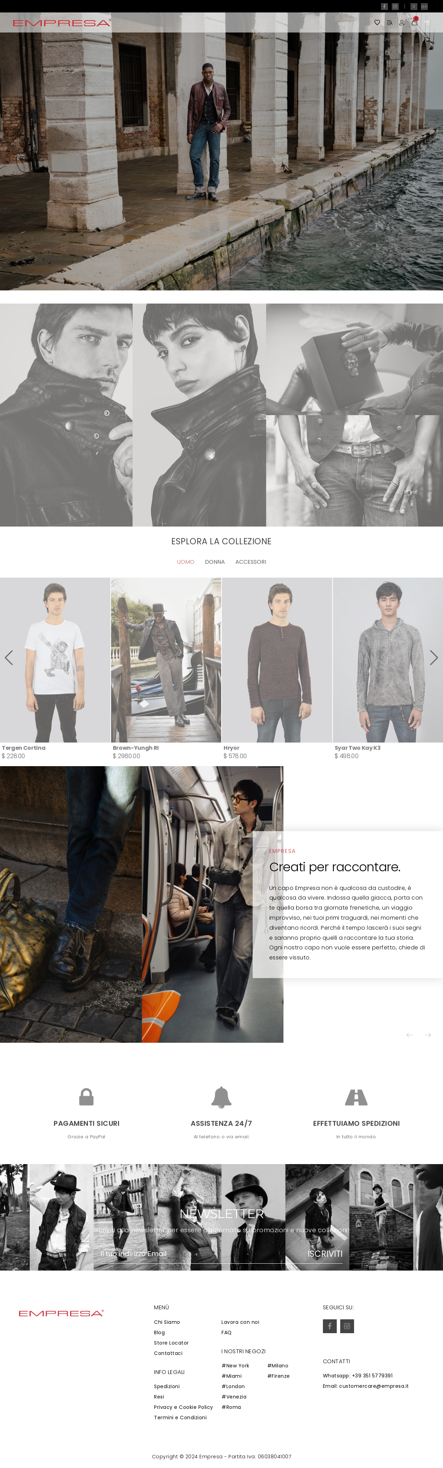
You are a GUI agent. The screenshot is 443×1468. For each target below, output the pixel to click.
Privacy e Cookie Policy (183, 1407)
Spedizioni (167, 1386)
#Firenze (278, 1376)
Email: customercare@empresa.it (366, 1386)
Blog (159, 1332)
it (414, 6)
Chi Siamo (167, 1322)
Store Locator (171, 1342)
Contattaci (168, 1353)
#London (233, 1386)
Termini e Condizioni (180, 1417)
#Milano (278, 1365)
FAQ (227, 1332)
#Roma (231, 1407)
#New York (236, 1365)
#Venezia (234, 1396)
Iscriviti (325, 1253)
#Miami (232, 1376)
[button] (417, 145)
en (424, 6)
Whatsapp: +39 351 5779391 (358, 1375)
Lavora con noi (240, 1322)
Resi (159, 1396)
